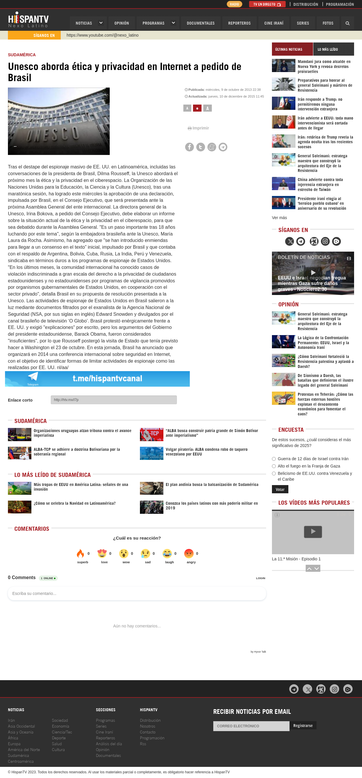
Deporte (59, 737)
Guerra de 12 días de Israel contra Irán (310, 458)
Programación (340, 4)
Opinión (102, 749)
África (13, 737)
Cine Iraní (273, 23)
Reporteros (239, 23)
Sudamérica (22, 54)
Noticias (84, 23)
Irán (11, 720)
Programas (154, 23)
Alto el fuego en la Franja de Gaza (306, 466)
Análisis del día (109, 743)
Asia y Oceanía (20, 732)
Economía (60, 726)
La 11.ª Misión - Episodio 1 (296, 559)
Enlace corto (20, 400)
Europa (14, 743)
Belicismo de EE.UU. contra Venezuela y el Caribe (312, 476)
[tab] (292, 49)
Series (303, 23)
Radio (233, 4)
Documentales (201, 23)
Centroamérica (21, 761)
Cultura (58, 749)
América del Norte (24, 749)
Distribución (305, 4)
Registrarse (303, 725)
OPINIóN (121, 23)
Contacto (147, 732)
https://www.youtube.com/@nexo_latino (102, 35)
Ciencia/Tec (62, 732)
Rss (143, 743)
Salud (57, 743)
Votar (280, 489)
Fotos (328, 23)
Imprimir (198, 128)
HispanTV (28, 19)
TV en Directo (267, 4)
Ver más (279, 217)
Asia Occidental (21, 726)
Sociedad (60, 720)
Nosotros (147, 726)
